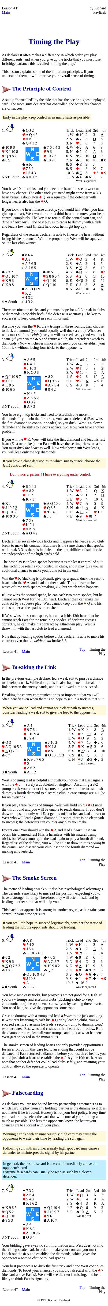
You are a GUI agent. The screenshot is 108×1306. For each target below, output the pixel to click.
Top (83, 649)
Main (6, 12)
